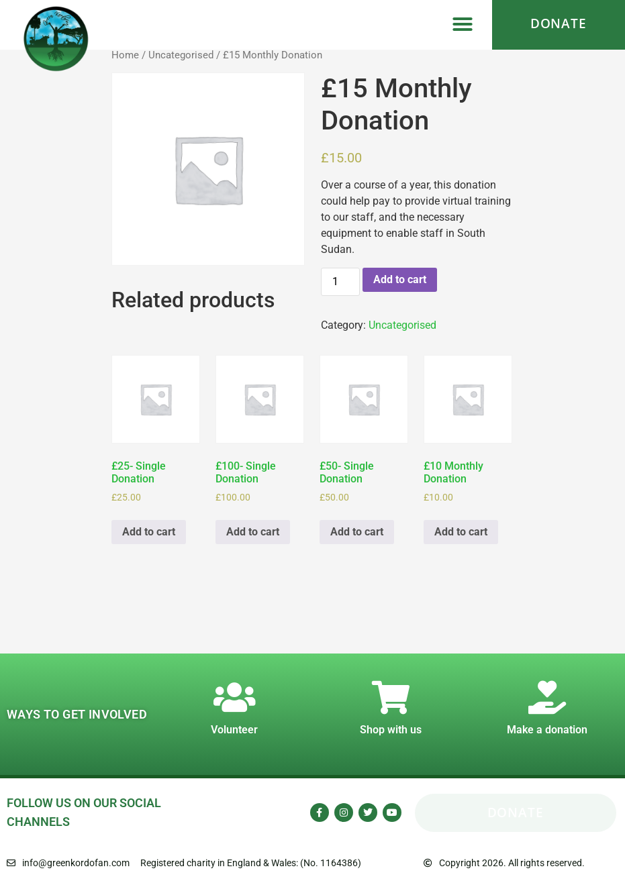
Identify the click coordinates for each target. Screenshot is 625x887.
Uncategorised (180, 55)
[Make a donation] (547, 697)
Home (125, 55)
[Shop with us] (390, 697)
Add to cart (399, 279)
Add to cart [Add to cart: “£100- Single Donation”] (252, 531)
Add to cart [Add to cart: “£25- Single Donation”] (148, 531)
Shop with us (391, 729)
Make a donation (547, 729)
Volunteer (234, 729)
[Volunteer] (234, 697)
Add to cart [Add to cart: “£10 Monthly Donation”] (460, 531)
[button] (462, 24)
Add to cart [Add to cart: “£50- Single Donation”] (356, 531)
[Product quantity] (340, 282)
